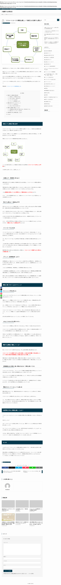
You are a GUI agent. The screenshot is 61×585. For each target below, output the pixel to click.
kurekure (7, 489)
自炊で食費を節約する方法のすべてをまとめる (51, 35)
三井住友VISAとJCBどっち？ (50, 84)
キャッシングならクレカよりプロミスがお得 (51, 70)
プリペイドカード (48, 82)
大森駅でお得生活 (7, 11)
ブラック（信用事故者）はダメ (15, 101)
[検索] (58, 9)
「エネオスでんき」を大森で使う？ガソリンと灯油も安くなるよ (51, 31)
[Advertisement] (51, 153)
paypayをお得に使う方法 (49, 55)
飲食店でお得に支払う (49, 107)
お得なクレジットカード (6, 462)
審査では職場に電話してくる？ (14, 107)
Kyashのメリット (48, 53)
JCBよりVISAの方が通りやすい (15, 105)
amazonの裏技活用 (48, 50)
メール (5, 560)
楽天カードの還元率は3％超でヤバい (51, 98)
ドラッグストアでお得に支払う (50, 80)
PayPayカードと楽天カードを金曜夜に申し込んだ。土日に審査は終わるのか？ (51, 43)
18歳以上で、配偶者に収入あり (15, 96)
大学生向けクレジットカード (50, 87)
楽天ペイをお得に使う (49, 100)
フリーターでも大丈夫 (13, 99)
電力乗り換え (47, 105)
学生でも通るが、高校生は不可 (15, 98)
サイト (5, 565)
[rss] (57, 9)
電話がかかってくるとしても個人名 (16, 110)
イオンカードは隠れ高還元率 (50, 66)
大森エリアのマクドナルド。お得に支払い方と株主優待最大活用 (51, 28)
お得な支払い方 (48, 64)
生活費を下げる (48, 103)
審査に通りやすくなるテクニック (14, 102)
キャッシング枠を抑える (14, 104)
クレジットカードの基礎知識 (50, 72)
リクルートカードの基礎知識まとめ (14, 86)
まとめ (9, 114)
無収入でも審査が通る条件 (13, 95)
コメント (6, 542)
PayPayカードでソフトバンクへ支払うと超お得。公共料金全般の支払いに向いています (51, 38)
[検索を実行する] (58, 20)
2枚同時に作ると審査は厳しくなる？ (15, 112)
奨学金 (46, 89)
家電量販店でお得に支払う (49, 91)
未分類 (46, 96)
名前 (5, 556)
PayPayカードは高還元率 (49, 57)
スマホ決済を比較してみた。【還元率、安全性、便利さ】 (51, 75)
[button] (5, 468)
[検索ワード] (51, 20)
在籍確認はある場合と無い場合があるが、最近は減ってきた (20, 109)
